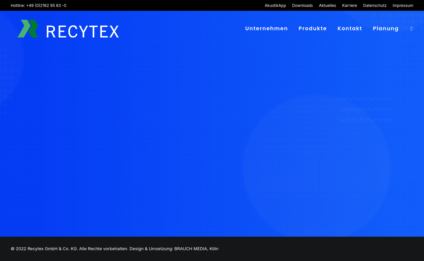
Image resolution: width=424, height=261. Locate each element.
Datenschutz (375, 5)
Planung (386, 29)
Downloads (302, 5)
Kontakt (349, 29)
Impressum (403, 5)
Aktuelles (327, 5)
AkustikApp (275, 5)
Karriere (349, 5)
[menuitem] (276, 5)
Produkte (313, 29)
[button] (410, 29)
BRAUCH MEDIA (190, 248)
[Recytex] (67, 29)
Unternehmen (266, 29)
